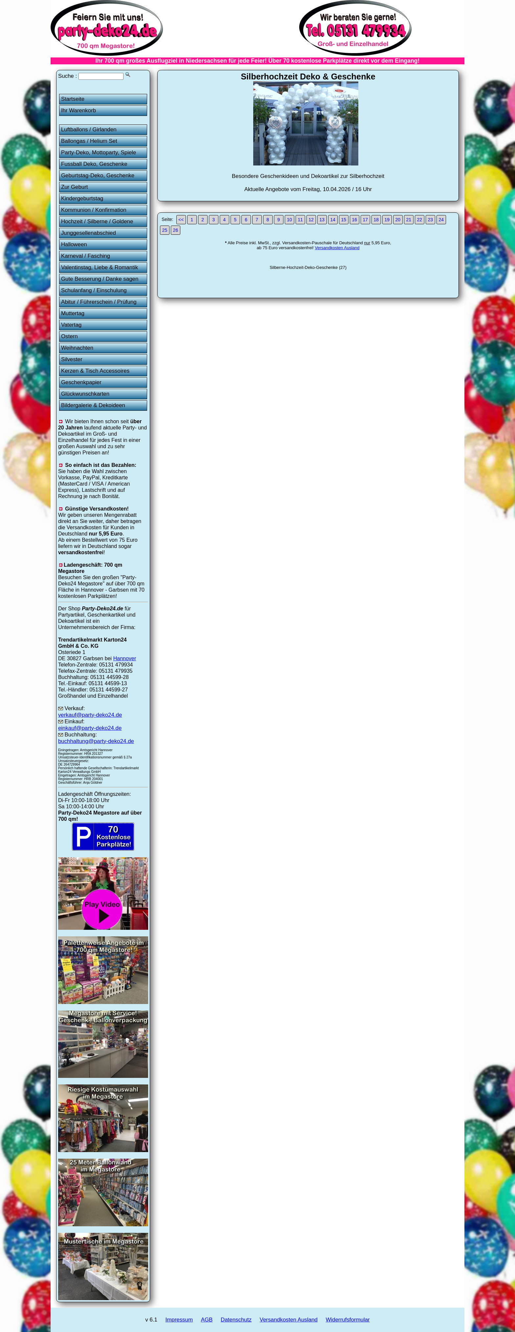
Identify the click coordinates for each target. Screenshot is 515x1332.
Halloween (74, 244)
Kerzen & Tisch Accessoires (95, 371)
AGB (207, 1320)
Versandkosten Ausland (337, 247)
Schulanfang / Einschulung (94, 290)
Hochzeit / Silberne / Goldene (97, 221)
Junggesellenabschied (88, 233)
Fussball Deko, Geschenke (94, 164)
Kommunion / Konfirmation (93, 210)
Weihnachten (77, 348)
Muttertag (72, 313)
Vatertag (71, 325)
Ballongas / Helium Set (89, 141)
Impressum (179, 1320)
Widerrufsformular (348, 1320)
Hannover (124, 658)
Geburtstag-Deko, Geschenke (97, 175)
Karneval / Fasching (85, 256)
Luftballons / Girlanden (89, 129)
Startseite (72, 99)
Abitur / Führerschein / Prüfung (99, 302)
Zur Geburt (74, 187)
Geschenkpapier (81, 382)
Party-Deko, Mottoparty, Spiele (98, 152)
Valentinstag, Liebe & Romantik (99, 267)
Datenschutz (236, 1320)
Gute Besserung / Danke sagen (99, 279)
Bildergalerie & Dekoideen (93, 405)
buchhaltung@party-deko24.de (96, 741)
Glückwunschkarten (85, 394)
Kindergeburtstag (82, 198)
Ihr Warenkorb (78, 110)
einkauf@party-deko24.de (90, 728)
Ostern (69, 336)
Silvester (71, 359)
